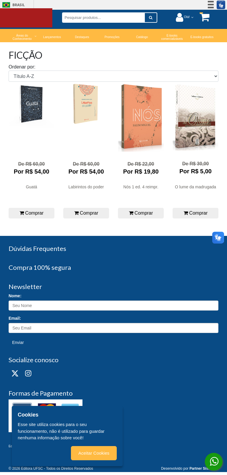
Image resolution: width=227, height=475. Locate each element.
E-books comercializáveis (172, 37)
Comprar (32, 213)
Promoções (112, 37)
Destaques (82, 37)
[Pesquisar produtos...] (103, 17)
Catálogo (142, 37)
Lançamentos (52, 37)
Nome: (15, 295)
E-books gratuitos (201, 37)
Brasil (12, 4)
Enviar (18, 342)
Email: (15, 318)
